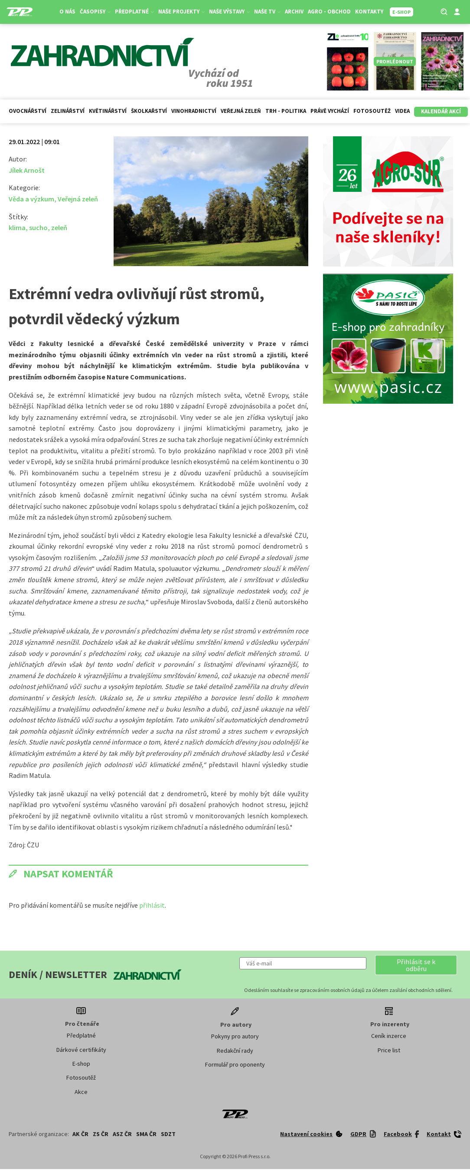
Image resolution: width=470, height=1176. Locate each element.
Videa (402, 111)
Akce (81, 1092)
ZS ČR (100, 1134)
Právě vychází (329, 111)
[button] (416, 965)
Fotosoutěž (372, 111)
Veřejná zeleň (241, 111)
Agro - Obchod (329, 11)
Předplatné (134, 11)
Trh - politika (285, 111)
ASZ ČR (122, 1134)
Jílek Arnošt (27, 170)
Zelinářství (68, 111)
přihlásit (152, 905)
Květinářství (108, 111)
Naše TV (267, 11)
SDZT (168, 1134)
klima (17, 227)
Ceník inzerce (388, 1036)
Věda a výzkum (31, 198)
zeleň (59, 227)
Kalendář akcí (441, 111)
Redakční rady (235, 1050)
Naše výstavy (229, 11)
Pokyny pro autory (235, 1036)
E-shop (81, 1063)
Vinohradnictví (193, 111)
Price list (389, 1050)
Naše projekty (181, 11)
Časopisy (95, 11)
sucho (38, 227)
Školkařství (149, 111)
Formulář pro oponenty (235, 1064)
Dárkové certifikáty (81, 1050)
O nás (67, 11)
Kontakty (369, 11)
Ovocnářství (27, 111)
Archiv (294, 11)
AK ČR (80, 1134)
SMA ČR (146, 1134)
